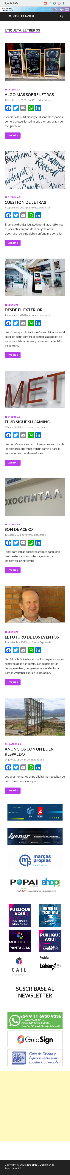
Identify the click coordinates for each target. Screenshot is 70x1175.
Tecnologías (12, 90)
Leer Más (12, 135)
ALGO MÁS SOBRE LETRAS (29, 94)
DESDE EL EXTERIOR (24, 309)
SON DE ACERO (19, 529)
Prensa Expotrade (42, 100)
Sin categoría (13, 744)
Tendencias (11, 305)
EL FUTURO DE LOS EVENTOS (32, 637)
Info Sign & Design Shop (40, 1164)
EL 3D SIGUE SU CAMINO (27, 421)
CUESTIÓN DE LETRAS (25, 202)
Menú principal (24, 16)
